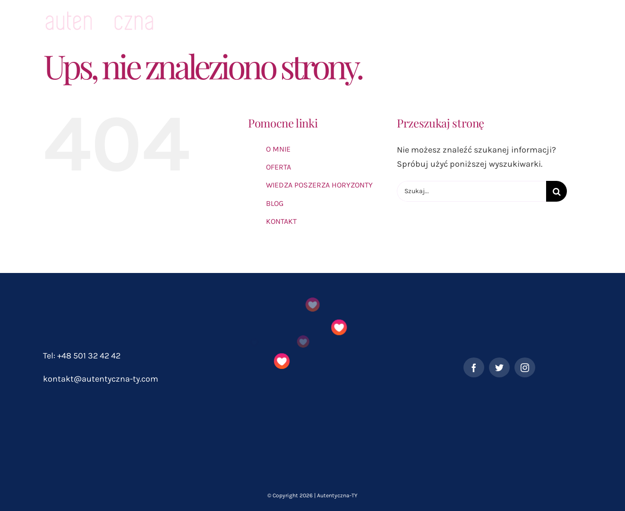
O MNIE (278, 149)
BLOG (274, 203)
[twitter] (499, 367)
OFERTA (278, 166)
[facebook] (473, 367)
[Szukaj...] (471, 191)
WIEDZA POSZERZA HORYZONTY (319, 184)
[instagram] (524, 367)
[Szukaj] (556, 191)
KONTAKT (281, 221)
